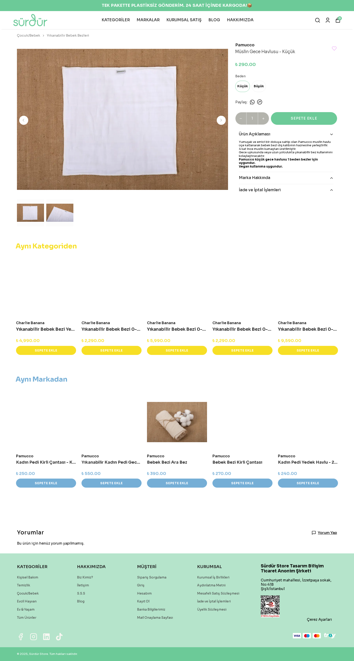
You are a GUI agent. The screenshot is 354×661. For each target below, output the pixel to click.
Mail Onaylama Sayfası (155, 618)
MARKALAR (148, 20)
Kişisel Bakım (27, 577)
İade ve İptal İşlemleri (214, 601)
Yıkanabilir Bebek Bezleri (68, 35)
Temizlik (23, 585)
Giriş (140, 585)
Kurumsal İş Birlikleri (213, 577)
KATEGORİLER (116, 20)
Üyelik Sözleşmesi (211, 609)
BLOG (214, 20)
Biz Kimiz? (85, 577)
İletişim (83, 585)
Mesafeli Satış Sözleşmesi (218, 593)
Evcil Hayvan (27, 601)
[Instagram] (33, 636)
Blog (80, 601)
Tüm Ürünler (26, 618)
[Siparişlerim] (328, 20)
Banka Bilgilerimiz (151, 609)
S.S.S (81, 593)
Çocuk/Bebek (31, 35)
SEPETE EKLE (304, 118)
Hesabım (144, 593)
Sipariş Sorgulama (151, 577)
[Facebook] (20, 636)
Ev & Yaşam (26, 609)
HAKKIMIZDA (240, 20)
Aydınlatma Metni (211, 585)
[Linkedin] (46, 636)
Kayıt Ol (143, 601)
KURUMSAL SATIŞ (184, 20)
